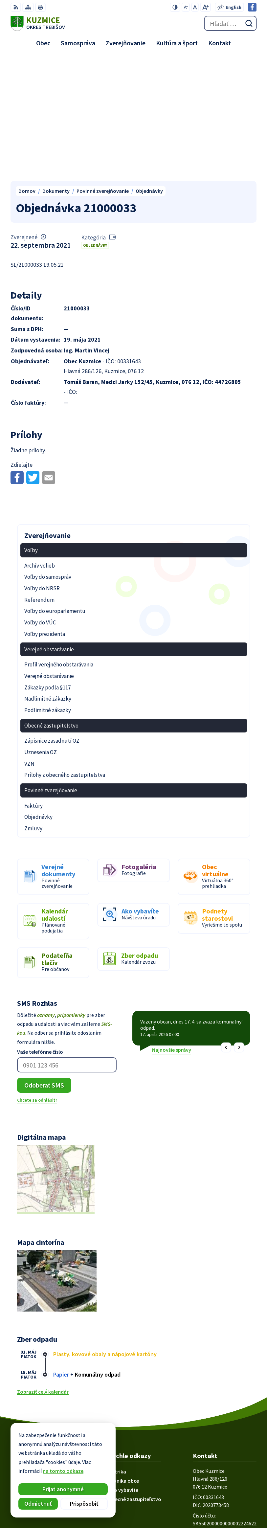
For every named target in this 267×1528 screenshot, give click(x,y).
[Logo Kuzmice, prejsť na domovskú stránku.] (38, 23)
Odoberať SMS (44, 961)
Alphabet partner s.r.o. (217, 1492)
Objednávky (95, 121)
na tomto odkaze (63, 1471)
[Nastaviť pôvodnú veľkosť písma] (195, 7)
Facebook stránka (213, 1426)
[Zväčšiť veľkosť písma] (205, 7)
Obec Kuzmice (227, 1501)
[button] (226, 924)
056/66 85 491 (208, 1410)
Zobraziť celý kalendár (43, 1268)
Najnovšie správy (171, 926)
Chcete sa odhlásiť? (37, 976)
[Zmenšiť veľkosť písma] (186, 7)
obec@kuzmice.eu (214, 1418)
